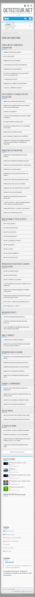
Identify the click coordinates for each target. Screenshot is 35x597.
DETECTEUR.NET (18, 10)
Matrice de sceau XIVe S (16, 487)
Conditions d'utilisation (10, 541)
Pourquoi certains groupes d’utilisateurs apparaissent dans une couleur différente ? (17, 296)
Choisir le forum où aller (17, 452)
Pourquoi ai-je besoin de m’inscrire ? (12, 52)
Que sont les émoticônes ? (10, 232)
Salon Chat (7, 551)
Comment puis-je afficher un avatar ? (12, 132)
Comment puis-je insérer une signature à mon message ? (17, 165)
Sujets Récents (8, 531)
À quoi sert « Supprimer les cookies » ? (13, 88)
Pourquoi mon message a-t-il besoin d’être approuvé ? (16, 208)
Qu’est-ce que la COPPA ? (9, 56)
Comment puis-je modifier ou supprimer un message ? (16, 161)
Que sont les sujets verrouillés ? (11, 253)
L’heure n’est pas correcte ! (10, 112)
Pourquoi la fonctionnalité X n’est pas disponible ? (16, 435)
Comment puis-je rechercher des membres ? (14, 371)
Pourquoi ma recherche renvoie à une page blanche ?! (16, 367)
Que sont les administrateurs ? (11, 271)
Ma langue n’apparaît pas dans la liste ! (13, 122)
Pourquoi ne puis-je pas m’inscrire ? (12, 61)
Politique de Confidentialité (12, 538)
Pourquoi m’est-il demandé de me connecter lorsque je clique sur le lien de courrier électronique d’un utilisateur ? (16, 142)
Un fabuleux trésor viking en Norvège (20, 481)
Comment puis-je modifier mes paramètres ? (14, 101)
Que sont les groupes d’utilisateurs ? (12, 280)
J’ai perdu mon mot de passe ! (10, 79)
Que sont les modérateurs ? (10, 275)
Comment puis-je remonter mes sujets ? (13, 213)
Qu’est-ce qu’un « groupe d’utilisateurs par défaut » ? (16, 302)
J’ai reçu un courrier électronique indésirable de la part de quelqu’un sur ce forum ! (16, 328)
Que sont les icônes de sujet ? (10, 257)
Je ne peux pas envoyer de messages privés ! (14, 317)
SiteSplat (23, 591)
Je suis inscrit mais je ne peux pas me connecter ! (15, 65)
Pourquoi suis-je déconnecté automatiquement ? (15, 84)
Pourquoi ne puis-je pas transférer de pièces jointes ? (16, 188)
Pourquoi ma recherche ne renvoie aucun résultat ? (16, 363)
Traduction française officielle (9, 594)
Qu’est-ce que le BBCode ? (9, 224)
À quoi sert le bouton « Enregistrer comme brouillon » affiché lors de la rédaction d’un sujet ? (17, 203)
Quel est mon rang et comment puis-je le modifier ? (15, 136)
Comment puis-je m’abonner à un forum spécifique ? (16, 400)
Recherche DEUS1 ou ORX (17, 463)
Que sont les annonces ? (9, 245)
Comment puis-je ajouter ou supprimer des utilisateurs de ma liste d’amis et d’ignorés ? (16, 345)
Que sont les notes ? (8, 249)
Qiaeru (20, 594)
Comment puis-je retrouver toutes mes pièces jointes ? (16, 419)
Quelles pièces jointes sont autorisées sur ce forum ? (16, 415)
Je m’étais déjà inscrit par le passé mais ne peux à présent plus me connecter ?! (16, 74)
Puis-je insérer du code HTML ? (10, 228)
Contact (6, 544)
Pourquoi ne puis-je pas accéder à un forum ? (14, 184)
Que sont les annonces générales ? (12, 241)
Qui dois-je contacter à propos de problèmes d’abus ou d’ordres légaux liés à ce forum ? (16, 440)
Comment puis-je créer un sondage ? (12, 169)
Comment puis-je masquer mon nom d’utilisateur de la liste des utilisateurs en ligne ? (16, 106)
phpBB (9, 589)
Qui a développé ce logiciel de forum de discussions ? (16, 430)
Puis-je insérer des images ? (10, 236)
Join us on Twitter (14, 494)
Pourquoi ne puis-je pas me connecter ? (12, 69)
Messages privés (9, 534)
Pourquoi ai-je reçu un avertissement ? (12, 192)
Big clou (12, 469)
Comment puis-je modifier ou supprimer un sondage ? (16, 180)
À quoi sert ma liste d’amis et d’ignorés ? (13, 340)
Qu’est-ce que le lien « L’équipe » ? (11, 306)
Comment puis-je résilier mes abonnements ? (14, 404)
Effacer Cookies (8, 548)
